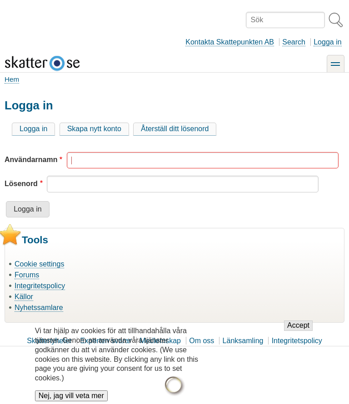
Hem (12, 79)
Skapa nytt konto (94, 129)
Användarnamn (31, 159)
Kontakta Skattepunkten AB (229, 42)
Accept (298, 327)
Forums (27, 275)
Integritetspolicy (40, 286)
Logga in (327, 42)
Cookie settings (39, 264)
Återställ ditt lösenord (175, 129)
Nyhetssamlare (39, 307)
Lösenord (21, 183)
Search (293, 42)
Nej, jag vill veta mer (71, 398)
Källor (24, 297)
